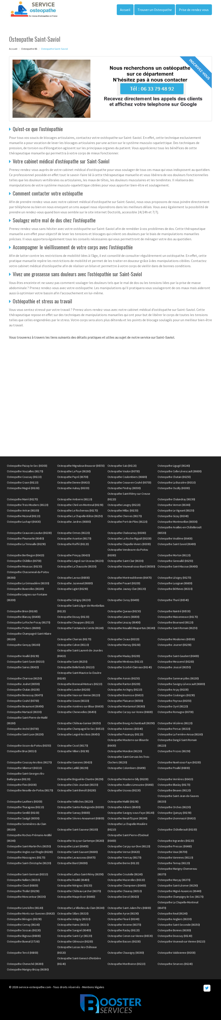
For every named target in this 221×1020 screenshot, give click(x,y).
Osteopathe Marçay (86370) (174, 880)
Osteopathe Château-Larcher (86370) (79, 891)
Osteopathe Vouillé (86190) (23, 656)
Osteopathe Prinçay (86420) (73, 555)
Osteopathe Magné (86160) (23, 488)
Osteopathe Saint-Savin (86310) (25, 661)
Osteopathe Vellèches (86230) (75, 801)
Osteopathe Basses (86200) (124, 941)
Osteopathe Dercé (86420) (123, 897)
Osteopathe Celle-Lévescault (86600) (180, 471)
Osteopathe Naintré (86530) (174, 611)
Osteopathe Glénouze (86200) (75, 941)
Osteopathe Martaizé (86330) (24, 712)
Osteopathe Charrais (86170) (74, 639)
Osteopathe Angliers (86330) (175, 919)
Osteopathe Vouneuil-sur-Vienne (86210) (181, 941)
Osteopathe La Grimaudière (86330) (28, 583)
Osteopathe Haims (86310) (73, 925)
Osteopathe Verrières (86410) (175, 779)
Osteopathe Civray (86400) (123, 600)
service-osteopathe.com (35, 987)
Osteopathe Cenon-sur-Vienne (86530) (130, 936)
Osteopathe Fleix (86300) (21, 785)
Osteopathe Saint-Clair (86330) (125, 561)
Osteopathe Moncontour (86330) (26, 897)
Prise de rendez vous (194, 10)
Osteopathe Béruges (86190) (24, 919)
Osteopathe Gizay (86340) (173, 516)
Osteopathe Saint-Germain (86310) (27, 874)
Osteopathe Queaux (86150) (124, 611)
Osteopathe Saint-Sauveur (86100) (77, 829)
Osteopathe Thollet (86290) (23, 891)
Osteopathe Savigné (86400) (74, 930)
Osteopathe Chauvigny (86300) (125, 953)
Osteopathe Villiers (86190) (73, 751)
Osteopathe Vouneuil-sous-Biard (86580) (131, 566)
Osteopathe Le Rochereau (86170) (77, 510)
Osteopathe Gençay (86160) (23, 645)
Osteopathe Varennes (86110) (175, 857)
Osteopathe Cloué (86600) (22, 885)
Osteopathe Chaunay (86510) (124, 891)
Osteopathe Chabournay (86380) (126, 533)
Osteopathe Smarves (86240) (175, 964)
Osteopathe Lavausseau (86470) (76, 857)
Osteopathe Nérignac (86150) (74, 885)
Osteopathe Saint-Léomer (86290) (178, 885)
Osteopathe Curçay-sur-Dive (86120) (128, 846)
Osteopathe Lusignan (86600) (175, 583)
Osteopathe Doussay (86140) (175, 936)
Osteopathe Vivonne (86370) (124, 925)
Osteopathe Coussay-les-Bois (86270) (29, 762)
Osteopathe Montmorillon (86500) (177, 522)
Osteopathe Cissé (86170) (72, 745)
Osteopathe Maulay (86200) (123, 656)
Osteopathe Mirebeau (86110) (125, 661)
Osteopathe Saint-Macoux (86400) (178, 566)
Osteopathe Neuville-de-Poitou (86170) (30, 790)
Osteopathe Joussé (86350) (174, 667)
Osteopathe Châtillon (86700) (24, 561)
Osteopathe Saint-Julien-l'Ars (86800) (129, 908)
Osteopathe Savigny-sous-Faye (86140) (130, 813)
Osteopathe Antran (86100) (23, 510)
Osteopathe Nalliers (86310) (23, 880)
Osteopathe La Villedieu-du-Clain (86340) (80, 908)
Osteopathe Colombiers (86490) (126, 768)
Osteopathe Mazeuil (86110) (23, 516)
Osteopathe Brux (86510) (21, 751)
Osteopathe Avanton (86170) (74, 538)
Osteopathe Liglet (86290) (72, 589)
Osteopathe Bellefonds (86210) (76, 667)
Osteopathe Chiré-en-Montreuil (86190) (80, 505)
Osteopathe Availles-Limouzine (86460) (130, 785)
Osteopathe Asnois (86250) (123, 678)
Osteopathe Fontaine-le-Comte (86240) (80, 628)
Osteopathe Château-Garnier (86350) (79, 723)
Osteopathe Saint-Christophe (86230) (29, 863)
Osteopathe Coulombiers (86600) (127, 477)
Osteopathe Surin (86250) (72, 661)
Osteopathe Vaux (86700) (172, 852)
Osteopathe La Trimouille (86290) (26, 544)
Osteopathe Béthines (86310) (175, 589)
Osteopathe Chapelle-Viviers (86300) (129, 544)
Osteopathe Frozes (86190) (174, 751)
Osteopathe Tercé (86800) (22, 953)
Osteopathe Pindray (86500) (124, 488)
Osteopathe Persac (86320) (174, 729)
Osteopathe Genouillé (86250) (175, 561)
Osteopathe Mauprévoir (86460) (76, 897)
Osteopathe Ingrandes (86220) (176, 841)
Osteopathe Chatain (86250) (174, 477)
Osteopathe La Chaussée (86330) (76, 566)
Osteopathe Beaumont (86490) (25, 706)
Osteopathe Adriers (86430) (123, 807)
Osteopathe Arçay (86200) (173, 689)
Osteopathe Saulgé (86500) (23, 818)
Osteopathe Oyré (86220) (173, 706)
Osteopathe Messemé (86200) (176, 661)
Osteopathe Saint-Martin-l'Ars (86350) (29, 846)
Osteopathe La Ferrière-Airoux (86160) (180, 734)
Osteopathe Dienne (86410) (73, 482)
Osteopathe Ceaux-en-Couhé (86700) (129, 482)
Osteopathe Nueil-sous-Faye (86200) (179, 762)
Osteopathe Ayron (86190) (123, 913)
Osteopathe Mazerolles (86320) (126, 880)
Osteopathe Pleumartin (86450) (25, 538)
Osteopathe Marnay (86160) (123, 645)
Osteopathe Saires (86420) (23, 667)
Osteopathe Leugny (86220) (123, 505)
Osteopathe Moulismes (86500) (176, 639)
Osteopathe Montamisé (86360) (126, 706)
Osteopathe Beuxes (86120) (174, 790)
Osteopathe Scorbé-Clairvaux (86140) (129, 667)
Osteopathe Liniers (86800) (123, 617)
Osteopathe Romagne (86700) (175, 712)
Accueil (125, 10)
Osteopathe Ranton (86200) (123, 684)
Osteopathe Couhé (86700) (23, 701)
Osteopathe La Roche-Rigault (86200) (129, 538)
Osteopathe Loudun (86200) (73, 689)
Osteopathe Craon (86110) (22, 482)
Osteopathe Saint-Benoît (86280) (76, 790)
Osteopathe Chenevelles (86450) (76, 712)
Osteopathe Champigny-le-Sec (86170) (181, 897)
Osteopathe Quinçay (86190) (174, 813)
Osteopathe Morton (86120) (174, 555)
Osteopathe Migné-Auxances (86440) (179, 891)
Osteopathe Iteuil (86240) (173, 913)
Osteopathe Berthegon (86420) (25, 555)
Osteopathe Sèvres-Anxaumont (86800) (80, 818)
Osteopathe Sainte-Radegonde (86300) (80, 807)
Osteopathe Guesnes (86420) (74, 762)
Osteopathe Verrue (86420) (123, 852)
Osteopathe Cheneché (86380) (25, 964)
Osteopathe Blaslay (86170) (174, 785)
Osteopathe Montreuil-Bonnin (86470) (129, 578)
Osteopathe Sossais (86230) (24, 930)
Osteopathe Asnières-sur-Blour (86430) (80, 706)
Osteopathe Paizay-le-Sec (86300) (27, 466)
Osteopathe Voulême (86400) (175, 538)
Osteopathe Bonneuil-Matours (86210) (79, 684)
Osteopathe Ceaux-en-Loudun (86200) (29, 533)
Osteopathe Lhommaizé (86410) (177, 818)
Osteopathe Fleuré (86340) (123, 919)
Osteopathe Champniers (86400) (126, 885)
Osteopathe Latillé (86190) (72, 768)
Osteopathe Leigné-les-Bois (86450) (78, 734)
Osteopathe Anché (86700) (23, 729)
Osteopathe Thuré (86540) (173, 600)
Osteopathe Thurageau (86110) (25, 807)
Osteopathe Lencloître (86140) (25, 908)
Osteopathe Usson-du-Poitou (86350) (29, 745)
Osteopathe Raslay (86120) (123, 930)
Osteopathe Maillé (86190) (123, 801)
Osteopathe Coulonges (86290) (176, 695)
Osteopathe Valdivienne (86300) (176, 953)
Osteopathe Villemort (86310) (24, 768)
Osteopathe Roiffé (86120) (73, 544)
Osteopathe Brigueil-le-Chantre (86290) (80, 779)
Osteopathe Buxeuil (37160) (23, 941)
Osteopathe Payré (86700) (72, 477)
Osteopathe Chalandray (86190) (176, 499)
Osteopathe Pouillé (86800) (174, 768)
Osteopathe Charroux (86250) (24, 678)
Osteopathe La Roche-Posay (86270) (28, 622)
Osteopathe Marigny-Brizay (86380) (28, 969)
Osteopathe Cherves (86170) (124, 516)
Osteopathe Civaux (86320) (123, 639)
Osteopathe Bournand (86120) (175, 622)
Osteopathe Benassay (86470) (25, 695)
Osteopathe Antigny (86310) (73, 919)
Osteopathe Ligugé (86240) (174, 466)
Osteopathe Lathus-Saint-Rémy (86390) (80, 874)
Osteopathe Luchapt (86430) (24, 522)
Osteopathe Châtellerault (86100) (177, 829)
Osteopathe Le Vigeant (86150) (176, 510)
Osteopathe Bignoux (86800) (24, 936)
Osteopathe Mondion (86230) (124, 751)
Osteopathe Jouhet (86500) (23, 684)
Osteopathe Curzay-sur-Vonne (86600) (130, 712)
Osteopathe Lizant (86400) (72, 846)
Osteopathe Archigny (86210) (124, 689)
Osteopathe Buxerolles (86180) (25, 589)
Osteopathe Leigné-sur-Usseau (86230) (80, 561)
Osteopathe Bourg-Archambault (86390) (131, 723)
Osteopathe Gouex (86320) (73, 701)
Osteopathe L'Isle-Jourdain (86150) (77, 785)
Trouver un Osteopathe (154, 10)
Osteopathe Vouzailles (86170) (25, 471)
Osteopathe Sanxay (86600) (73, 813)
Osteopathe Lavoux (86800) (73, 578)
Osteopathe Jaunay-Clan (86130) (126, 589)
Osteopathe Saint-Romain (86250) (177, 628)
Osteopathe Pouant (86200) (123, 583)
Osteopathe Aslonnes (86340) (125, 729)
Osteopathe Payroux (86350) (174, 701)
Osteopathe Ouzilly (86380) (174, 488)
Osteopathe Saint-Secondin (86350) (179, 925)
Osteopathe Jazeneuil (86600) (75, 583)
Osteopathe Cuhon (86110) (73, 645)
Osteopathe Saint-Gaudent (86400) (178, 656)
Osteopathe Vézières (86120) (175, 723)
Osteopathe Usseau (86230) (124, 790)
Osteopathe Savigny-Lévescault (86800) (181, 684)
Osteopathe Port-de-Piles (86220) (127, 522)
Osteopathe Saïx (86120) (122, 466)
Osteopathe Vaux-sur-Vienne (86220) (78, 695)
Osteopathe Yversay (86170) (124, 857)
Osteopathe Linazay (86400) (123, 622)
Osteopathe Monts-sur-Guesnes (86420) (31, 913)
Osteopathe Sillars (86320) (72, 913)
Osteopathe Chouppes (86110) (75, 622)
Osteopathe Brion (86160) (22, 611)
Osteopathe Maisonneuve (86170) (178, 617)
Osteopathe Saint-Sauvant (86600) (77, 852)
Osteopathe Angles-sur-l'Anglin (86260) (30, 852)
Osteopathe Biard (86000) (72, 863)
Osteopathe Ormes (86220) (73, 533)
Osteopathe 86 (29, 48)
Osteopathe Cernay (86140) (23, 925)
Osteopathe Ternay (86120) (174, 863)
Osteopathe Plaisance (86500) (125, 701)
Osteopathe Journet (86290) (174, 645)
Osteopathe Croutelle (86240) (125, 874)
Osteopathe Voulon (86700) (123, 471)
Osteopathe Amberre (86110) (74, 499)
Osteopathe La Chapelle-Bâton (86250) (80, 516)
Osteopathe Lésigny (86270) (174, 578)
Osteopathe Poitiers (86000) (24, 628)
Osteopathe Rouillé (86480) (73, 880)
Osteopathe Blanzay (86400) (23, 617)
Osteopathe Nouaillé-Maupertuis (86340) (131, 628)
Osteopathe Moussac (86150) (24, 566)
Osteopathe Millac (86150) (122, 510)
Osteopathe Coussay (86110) (24, 477)
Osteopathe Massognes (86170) (26, 857)
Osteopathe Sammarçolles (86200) (178, 678)
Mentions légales (93, 987)
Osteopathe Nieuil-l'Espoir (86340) (127, 818)
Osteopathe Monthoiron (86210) (126, 964)
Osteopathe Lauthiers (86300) (24, 801)
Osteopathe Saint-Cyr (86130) (74, 936)
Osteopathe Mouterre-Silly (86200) (127, 779)
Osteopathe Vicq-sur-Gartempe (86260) (80, 841)
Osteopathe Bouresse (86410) (125, 695)
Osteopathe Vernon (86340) (174, 505)
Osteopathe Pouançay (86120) (125, 734)
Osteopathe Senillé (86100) (23, 813)
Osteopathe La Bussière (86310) (177, 482)
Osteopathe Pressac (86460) (175, 846)
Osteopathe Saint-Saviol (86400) (177, 544)
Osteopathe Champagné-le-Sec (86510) (80, 729)
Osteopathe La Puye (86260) (74, 471)
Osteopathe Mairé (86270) (22, 499)
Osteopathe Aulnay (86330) (73, 488)
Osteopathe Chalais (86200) (23, 689)
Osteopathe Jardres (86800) (74, 522)
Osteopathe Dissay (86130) (73, 617)
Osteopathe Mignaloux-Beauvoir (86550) (81, 466)
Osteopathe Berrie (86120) (123, 863)
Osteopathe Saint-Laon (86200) (25, 734)
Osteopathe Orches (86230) (174, 807)
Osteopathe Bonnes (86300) (174, 930)
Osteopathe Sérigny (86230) (74, 600)
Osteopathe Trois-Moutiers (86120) (27, 505)
